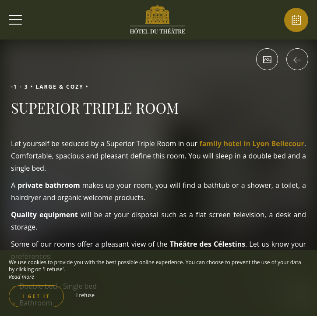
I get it (36, 296)
